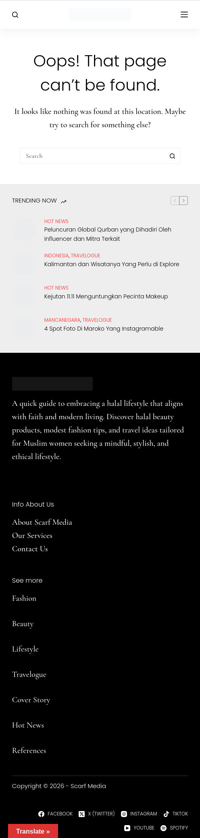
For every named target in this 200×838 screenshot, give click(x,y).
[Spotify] (174, 828)
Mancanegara (62, 320)
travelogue (85, 255)
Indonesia (56, 255)
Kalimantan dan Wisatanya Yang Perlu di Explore (111, 264)
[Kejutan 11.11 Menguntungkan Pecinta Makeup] (24, 296)
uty (28, 624)
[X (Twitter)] (97, 814)
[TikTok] (175, 814)
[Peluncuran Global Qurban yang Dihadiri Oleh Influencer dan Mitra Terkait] (24, 229)
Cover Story (31, 700)
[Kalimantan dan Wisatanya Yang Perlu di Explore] (24, 264)
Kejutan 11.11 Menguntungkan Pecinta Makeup (106, 296)
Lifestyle (25, 649)
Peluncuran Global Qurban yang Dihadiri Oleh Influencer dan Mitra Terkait (107, 234)
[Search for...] (92, 156)
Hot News (56, 221)
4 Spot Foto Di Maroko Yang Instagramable (103, 329)
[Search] (15, 15)
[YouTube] (139, 828)
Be (16, 624)
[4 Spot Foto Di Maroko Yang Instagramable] (24, 328)
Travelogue (29, 674)
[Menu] (184, 14)
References (29, 750)
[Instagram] (139, 814)
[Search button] (173, 156)
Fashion (24, 598)
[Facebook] (55, 814)
